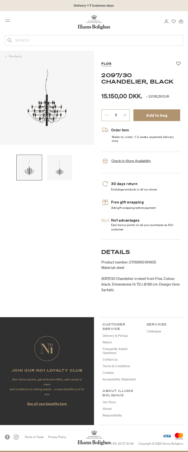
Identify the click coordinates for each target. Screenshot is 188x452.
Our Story (109, 402)
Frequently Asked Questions (115, 351)
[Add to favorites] (178, 64)
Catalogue (154, 331)
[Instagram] (16, 437)
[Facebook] (7, 437)
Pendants (15, 56)
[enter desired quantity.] (115, 115)
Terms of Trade (34, 437)
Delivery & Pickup (115, 336)
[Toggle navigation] (9, 21)
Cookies (108, 373)
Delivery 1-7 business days (94, 5)
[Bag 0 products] (181, 21)
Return (107, 342)
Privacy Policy (57, 437)
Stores (107, 409)
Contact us (110, 359)
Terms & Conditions (116, 366)
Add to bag (156, 115)
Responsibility (112, 415)
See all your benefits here (47, 403)
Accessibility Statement (119, 379)
